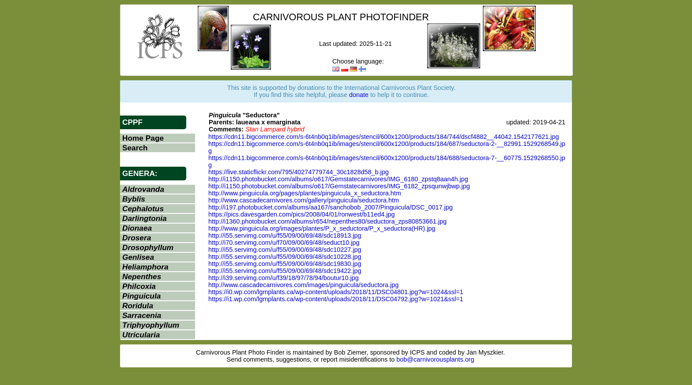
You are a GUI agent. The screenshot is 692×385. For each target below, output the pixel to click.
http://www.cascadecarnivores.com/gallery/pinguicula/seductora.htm (303, 200)
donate (359, 94)
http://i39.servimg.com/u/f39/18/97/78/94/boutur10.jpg (283, 277)
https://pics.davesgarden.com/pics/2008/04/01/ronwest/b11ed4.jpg (301, 214)
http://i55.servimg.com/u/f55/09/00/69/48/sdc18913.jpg (284, 235)
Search (135, 147)
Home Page (143, 138)
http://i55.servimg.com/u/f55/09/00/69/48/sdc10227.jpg (284, 249)
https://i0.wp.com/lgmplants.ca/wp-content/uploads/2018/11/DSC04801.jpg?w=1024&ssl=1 (335, 291)
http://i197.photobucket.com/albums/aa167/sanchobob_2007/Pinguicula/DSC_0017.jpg (330, 207)
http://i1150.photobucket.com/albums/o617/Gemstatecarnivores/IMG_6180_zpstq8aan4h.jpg (338, 179)
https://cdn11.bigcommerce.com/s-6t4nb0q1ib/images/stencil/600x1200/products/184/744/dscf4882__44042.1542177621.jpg (383, 136)
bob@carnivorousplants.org (435, 359)
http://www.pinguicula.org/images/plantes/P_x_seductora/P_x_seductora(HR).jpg (321, 228)
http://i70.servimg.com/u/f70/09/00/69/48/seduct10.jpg (283, 242)
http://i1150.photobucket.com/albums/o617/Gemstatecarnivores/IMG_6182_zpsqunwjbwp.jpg (339, 186)
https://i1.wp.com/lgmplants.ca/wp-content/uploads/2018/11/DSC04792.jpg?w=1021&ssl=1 (335, 299)
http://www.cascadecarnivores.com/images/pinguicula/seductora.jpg (303, 284)
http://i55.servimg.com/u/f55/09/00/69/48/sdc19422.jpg (284, 270)
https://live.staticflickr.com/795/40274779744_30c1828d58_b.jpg (298, 172)
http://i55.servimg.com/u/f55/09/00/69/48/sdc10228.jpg (284, 256)
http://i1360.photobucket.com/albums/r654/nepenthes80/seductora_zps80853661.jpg (327, 221)
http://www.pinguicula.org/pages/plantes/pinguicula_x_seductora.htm (304, 193)
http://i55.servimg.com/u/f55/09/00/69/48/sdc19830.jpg (284, 263)
